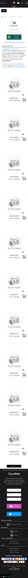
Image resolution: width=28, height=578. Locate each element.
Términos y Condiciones (14, 543)
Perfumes (12, 17)
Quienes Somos (14, 541)
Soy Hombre (14, 514)
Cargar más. (14, 466)
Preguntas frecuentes (14, 552)
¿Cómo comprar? (14, 550)
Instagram (16, 535)
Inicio (4, 17)
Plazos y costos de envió (14, 548)
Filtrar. (4, 10)
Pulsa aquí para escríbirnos (16, 524)
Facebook (16, 531)
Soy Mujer (14, 506)
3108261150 (17, 568)
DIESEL (19, 17)
